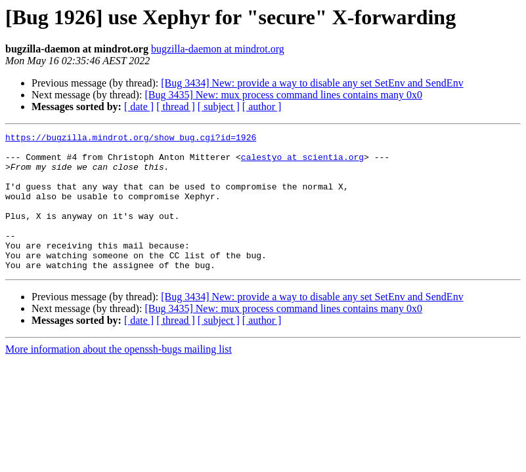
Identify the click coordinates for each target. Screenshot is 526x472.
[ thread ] (175, 106)
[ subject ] (219, 106)
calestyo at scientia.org (302, 162)
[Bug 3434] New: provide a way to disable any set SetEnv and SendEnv (312, 82)
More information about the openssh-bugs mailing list (118, 376)
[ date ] (139, 106)
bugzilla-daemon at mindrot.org (217, 48)
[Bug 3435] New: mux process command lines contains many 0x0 (283, 94)
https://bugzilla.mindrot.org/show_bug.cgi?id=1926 (130, 139)
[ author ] (262, 106)
